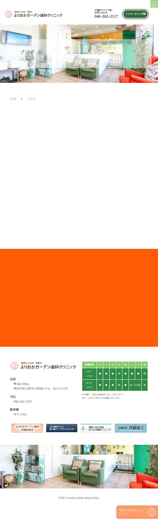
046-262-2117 (106, 16)
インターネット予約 (135, 14)
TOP (13, 103)
